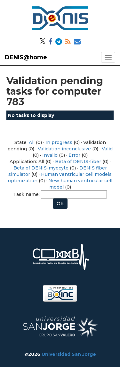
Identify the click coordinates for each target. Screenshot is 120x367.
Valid (107, 149)
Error (74, 155)
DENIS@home (26, 57)
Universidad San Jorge (69, 354)
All (32, 142)
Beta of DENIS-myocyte (40, 168)
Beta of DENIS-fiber (78, 161)
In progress (58, 142)
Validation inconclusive (64, 149)
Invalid (50, 155)
